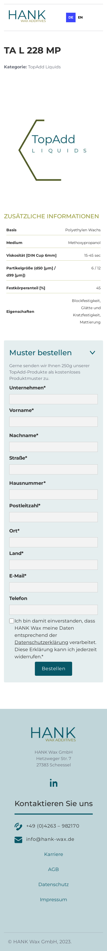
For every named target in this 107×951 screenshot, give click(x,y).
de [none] (70, 17)
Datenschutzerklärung (41, 642)
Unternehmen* (27, 388)
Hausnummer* (27, 483)
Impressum (53, 900)
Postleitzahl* (24, 506)
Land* (16, 553)
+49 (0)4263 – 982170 (53, 826)
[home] (26, 16)
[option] (80, 17)
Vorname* (21, 410)
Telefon (18, 598)
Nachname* (23, 435)
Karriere (53, 854)
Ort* (14, 531)
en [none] (80, 17)
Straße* (18, 458)
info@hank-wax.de (50, 839)
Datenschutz (53, 884)
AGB (53, 869)
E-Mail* (17, 576)
